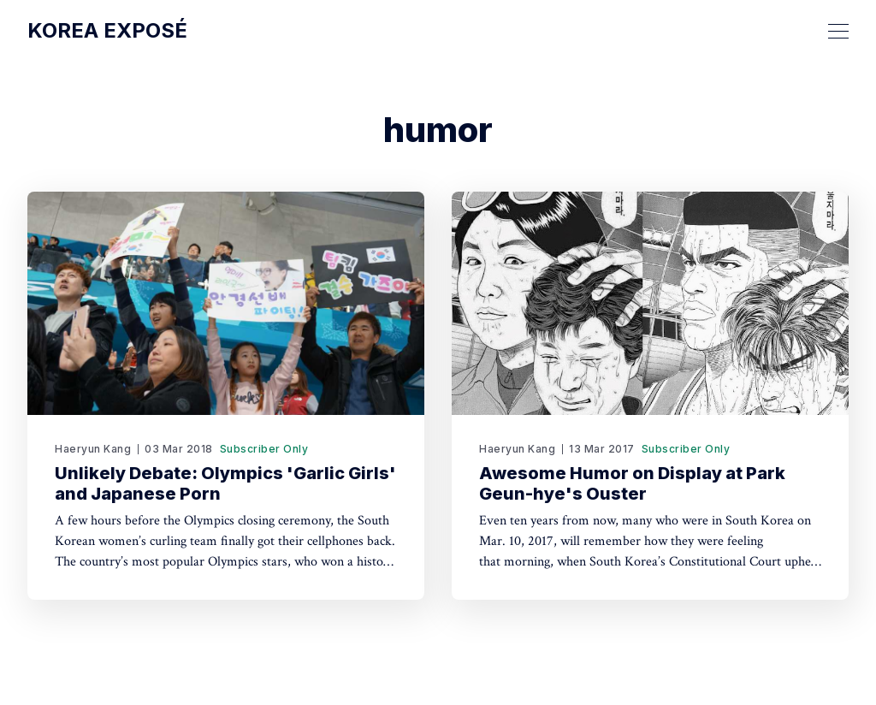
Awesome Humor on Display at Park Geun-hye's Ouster (632, 483)
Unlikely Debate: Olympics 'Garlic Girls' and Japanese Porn (225, 483)
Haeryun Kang (93, 448)
